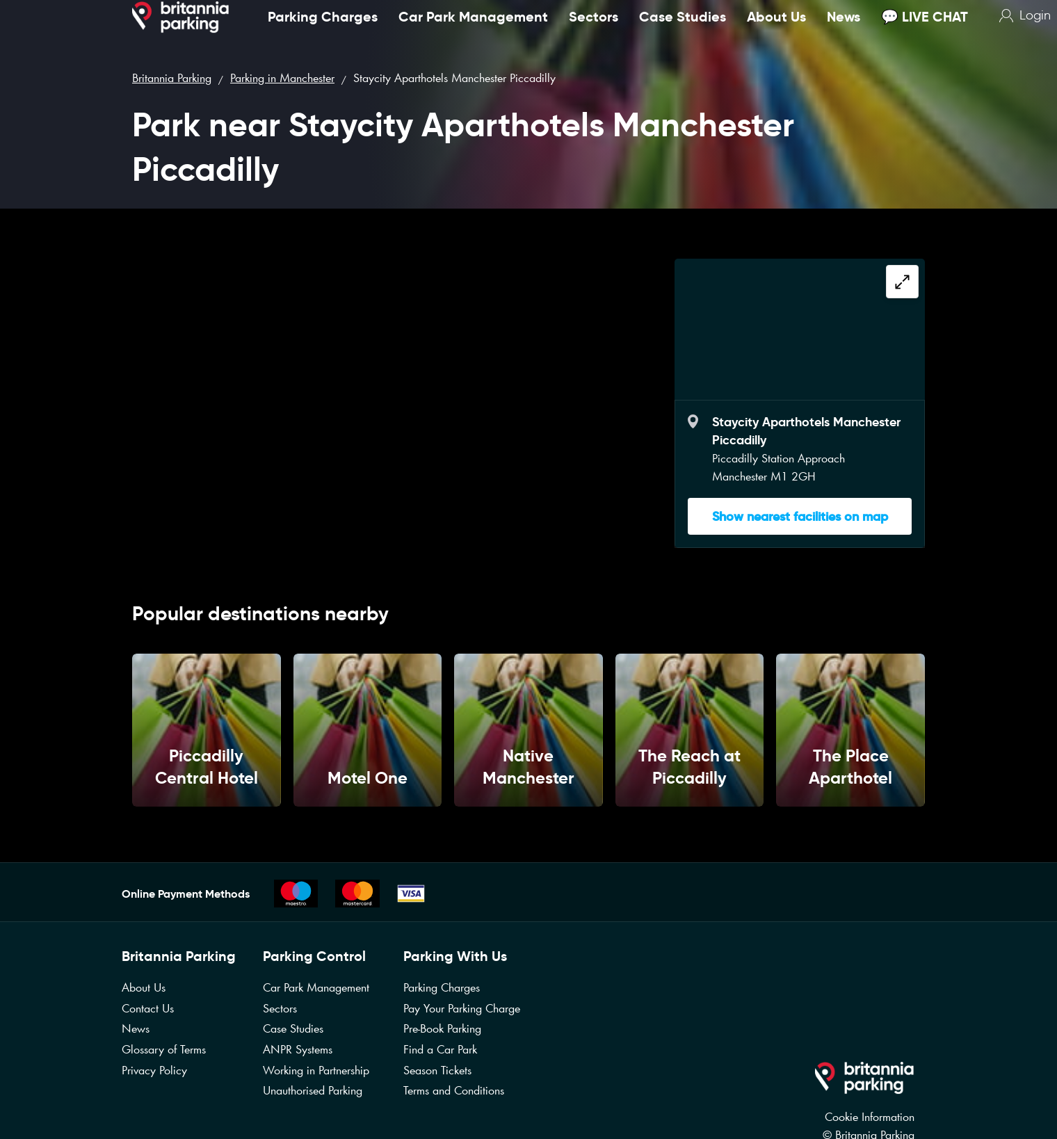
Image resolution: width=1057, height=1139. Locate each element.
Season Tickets (437, 1070)
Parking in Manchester (282, 78)
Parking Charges (323, 31)
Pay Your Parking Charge (461, 1008)
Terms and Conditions (453, 1090)
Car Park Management (473, 31)
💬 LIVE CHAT (924, 31)
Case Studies (682, 31)
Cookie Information (869, 1116)
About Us (776, 31)
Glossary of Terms (164, 1049)
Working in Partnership (316, 1070)
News (843, 31)
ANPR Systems (297, 1049)
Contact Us (148, 1008)
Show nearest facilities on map (800, 516)
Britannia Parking (171, 78)
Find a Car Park (440, 1049)
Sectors (593, 31)
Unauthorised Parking (312, 1090)
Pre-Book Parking (442, 1028)
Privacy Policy (154, 1070)
